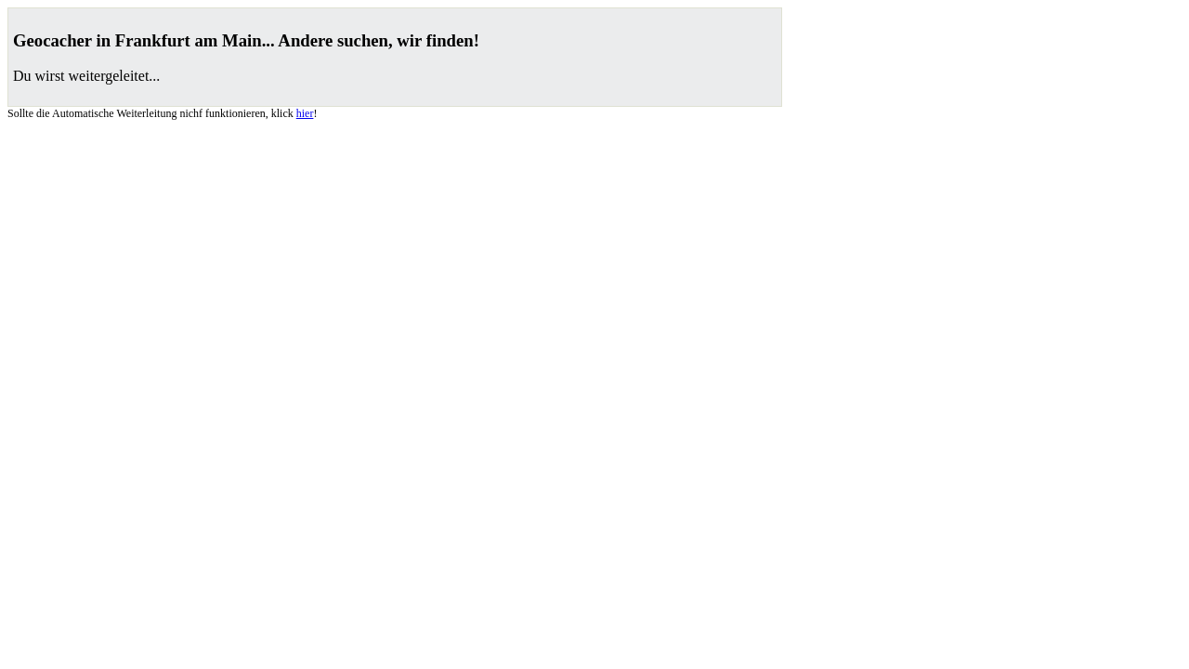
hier (305, 113)
